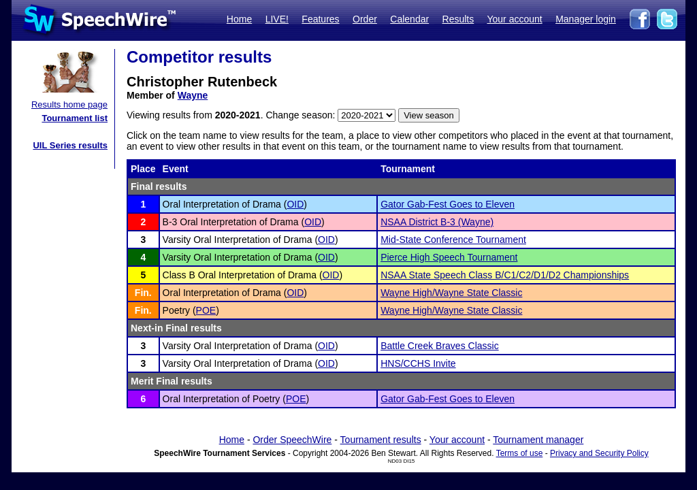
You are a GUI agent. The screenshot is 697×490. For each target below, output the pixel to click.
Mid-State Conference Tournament (453, 239)
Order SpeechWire (292, 439)
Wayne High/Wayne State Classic (451, 292)
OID (295, 204)
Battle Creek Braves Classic (439, 345)
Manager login (585, 19)
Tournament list (75, 118)
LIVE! (277, 19)
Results (458, 19)
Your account (514, 19)
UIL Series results (70, 145)
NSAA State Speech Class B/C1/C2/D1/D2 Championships (504, 275)
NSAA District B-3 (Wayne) (436, 221)
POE (206, 310)
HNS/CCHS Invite (417, 363)
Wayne (193, 95)
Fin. (143, 292)
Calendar (409, 19)
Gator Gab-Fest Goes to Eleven (447, 204)
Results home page (69, 104)
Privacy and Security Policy (599, 453)
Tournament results (380, 439)
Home (239, 19)
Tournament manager (538, 439)
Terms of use (519, 453)
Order (365, 19)
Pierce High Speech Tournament (448, 257)
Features (320, 19)
